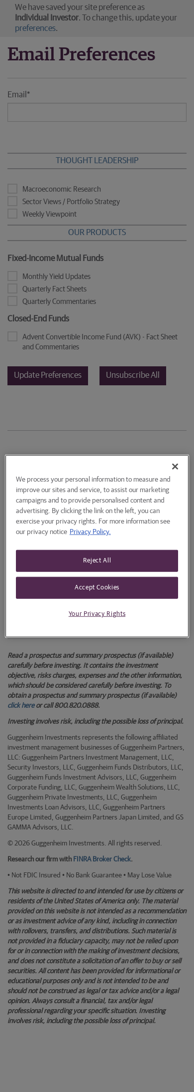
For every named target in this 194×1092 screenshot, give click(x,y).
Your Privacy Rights (97, 614)
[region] (97, 546)
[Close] (175, 467)
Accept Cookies (97, 587)
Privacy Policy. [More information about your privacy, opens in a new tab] (90, 532)
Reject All (97, 560)
